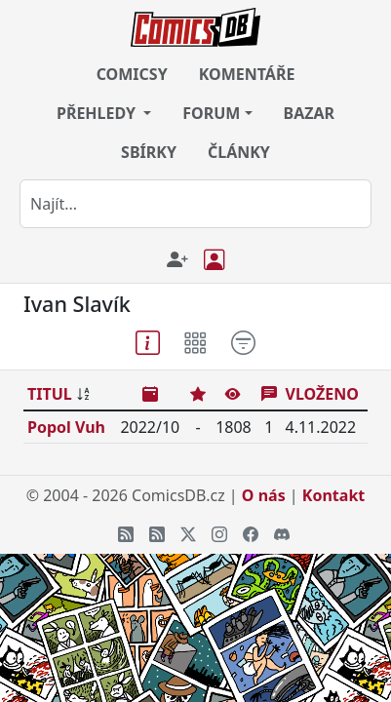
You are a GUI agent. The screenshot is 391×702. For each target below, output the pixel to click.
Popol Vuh (66, 427)
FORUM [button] (211, 113)
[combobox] (195, 203)
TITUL (49, 394)
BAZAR (309, 113)
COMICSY (132, 74)
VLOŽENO (322, 394)
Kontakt (333, 495)
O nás (264, 495)
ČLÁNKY (239, 152)
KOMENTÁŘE (247, 74)
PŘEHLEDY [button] (98, 113)
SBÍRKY (148, 152)
